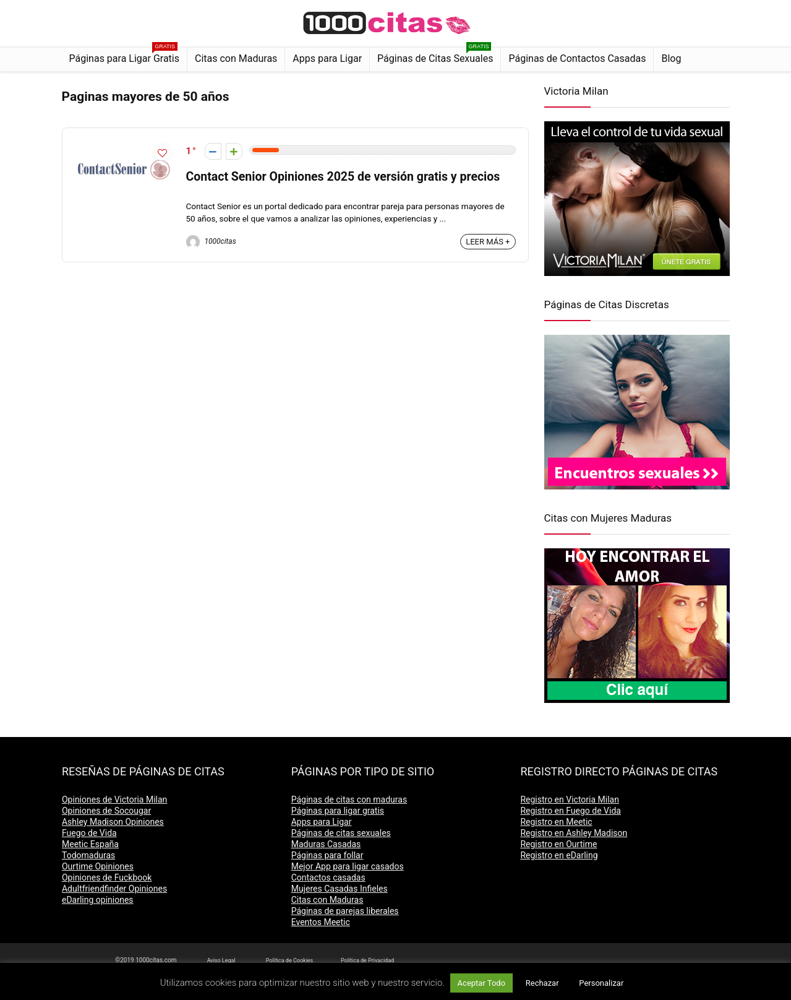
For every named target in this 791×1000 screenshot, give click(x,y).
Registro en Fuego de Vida (570, 811)
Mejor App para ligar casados (347, 866)
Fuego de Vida (89, 833)
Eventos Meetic (320, 922)
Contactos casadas (328, 877)
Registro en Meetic (556, 822)
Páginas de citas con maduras (349, 799)
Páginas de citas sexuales (341, 833)
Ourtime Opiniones (98, 866)
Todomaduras (88, 855)
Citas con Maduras (236, 58)
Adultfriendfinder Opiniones (114, 889)
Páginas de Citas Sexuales (435, 56)
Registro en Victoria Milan (569, 799)
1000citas (211, 241)
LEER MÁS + (488, 241)
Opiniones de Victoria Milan (114, 799)
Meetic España (90, 844)
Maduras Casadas (326, 844)
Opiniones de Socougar (106, 811)
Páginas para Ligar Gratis (124, 56)
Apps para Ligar (327, 58)
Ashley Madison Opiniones (113, 822)
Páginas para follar (327, 855)
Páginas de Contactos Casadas (577, 58)
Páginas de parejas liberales (345, 911)
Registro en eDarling (558, 855)
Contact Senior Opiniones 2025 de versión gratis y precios (343, 177)
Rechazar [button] (542, 983)
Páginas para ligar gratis (337, 811)
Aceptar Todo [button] (481, 983)
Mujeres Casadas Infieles (339, 889)
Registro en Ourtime (558, 844)
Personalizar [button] (601, 983)
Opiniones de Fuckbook (107, 877)
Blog (671, 58)
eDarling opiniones (98, 900)
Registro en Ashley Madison (573, 833)
